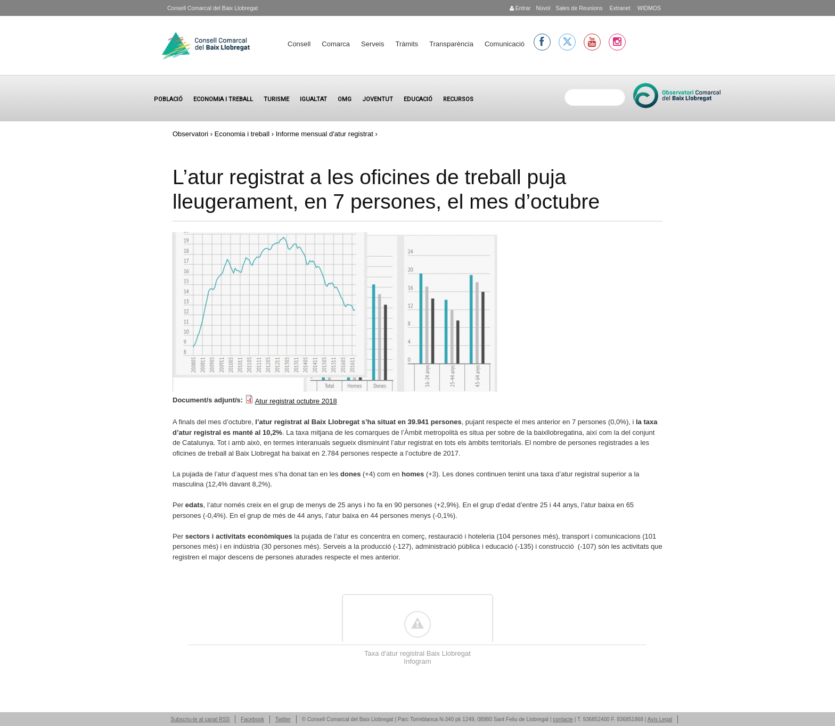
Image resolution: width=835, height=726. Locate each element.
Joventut (377, 99)
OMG (344, 99)
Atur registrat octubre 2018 (296, 401)
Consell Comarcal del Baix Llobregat (212, 8)
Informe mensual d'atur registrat (324, 134)
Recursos (458, 99)
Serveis (372, 44)
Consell (299, 44)
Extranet (619, 8)
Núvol (543, 8)
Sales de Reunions (578, 8)
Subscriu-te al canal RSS (200, 719)
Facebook (252, 719)
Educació (418, 99)
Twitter (283, 719)
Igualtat (313, 99)
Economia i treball (223, 99)
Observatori (190, 134)
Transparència (451, 44)
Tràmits (406, 44)
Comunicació (505, 44)
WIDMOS (648, 8)
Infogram (417, 661)
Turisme (276, 99)
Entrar (520, 8)
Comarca (336, 44)
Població (168, 99)
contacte (563, 719)
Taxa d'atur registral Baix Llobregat (417, 653)
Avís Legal (660, 719)
